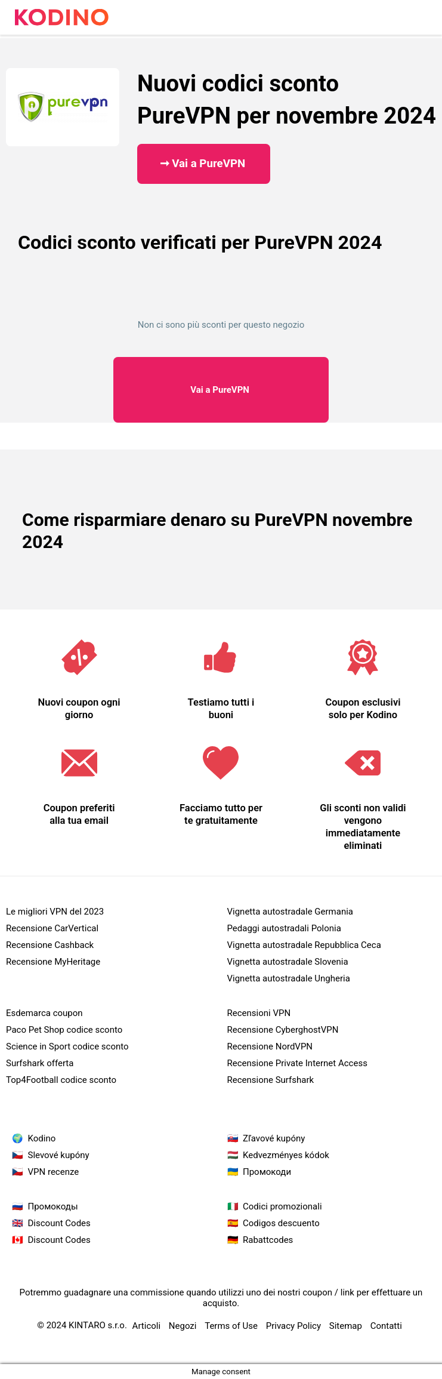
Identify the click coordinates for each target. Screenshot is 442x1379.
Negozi (183, 1325)
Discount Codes (59, 1223)
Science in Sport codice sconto (67, 1046)
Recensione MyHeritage (53, 961)
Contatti (386, 1325)
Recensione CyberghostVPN (283, 1029)
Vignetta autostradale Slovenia (287, 961)
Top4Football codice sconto (61, 1080)
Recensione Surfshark (270, 1080)
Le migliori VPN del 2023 (55, 911)
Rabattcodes (268, 1240)
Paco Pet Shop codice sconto (64, 1029)
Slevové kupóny (58, 1155)
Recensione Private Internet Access (297, 1063)
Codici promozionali (282, 1206)
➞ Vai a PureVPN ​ (204, 163)
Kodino (42, 1138)
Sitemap (345, 1325)
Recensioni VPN (259, 1013)
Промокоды (53, 1206)
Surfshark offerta (39, 1063)
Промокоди (267, 1171)
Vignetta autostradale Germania (290, 911)
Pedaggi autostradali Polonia (284, 928)
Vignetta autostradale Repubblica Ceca (304, 945)
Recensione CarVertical (52, 928)
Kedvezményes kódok (286, 1155)
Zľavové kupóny (274, 1138)
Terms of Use (231, 1325)
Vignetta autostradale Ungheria (288, 978)
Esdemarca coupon (44, 1013)
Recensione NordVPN (270, 1046)
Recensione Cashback (50, 945)
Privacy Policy (293, 1325)
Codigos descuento (281, 1223)
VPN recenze (53, 1171)
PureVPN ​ (220, 389)
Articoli (146, 1325)
